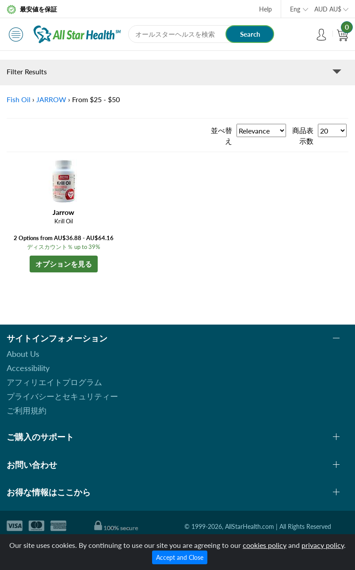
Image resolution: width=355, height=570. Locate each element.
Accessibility (28, 368)
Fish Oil (19, 99)
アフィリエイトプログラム (54, 382)
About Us (23, 354)
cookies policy (264, 545)
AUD (327, 9)
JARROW (51, 99)
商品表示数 (302, 135)
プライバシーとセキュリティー (62, 396)
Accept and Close (179, 557)
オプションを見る (63, 264)
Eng (295, 9)
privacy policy (323, 545)
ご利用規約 (26, 410)
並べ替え (221, 135)
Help (265, 9)
